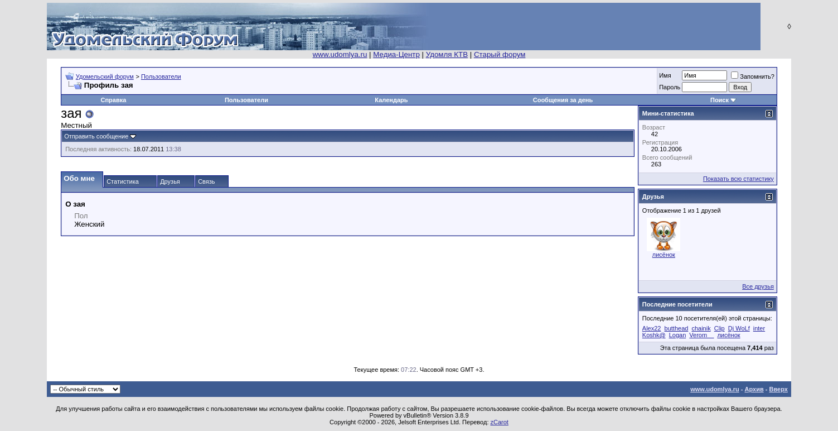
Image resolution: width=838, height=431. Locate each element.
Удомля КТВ (447, 54)
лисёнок (663, 254)
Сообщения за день (563, 100)
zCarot (499, 422)
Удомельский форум (105, 76)
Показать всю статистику (738, 178)
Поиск (719, 100)
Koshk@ (654, 335)
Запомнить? (752, 76)
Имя (665, 75)
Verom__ (701, 335)
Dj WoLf (739, 328)
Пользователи (161, 76)
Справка (114, 100)
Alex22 (651, 328)
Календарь (391, 100)
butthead (677, 328)
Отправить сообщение (96, 136)
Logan (677, 335)
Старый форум (499, 54)
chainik (700, 328)
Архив (754, 389)
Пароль (669, 87)
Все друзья (758, 286)
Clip (719, 328)
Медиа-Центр (396, 54)
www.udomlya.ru (340, 54)
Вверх (778, 389)
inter (759, 328)
